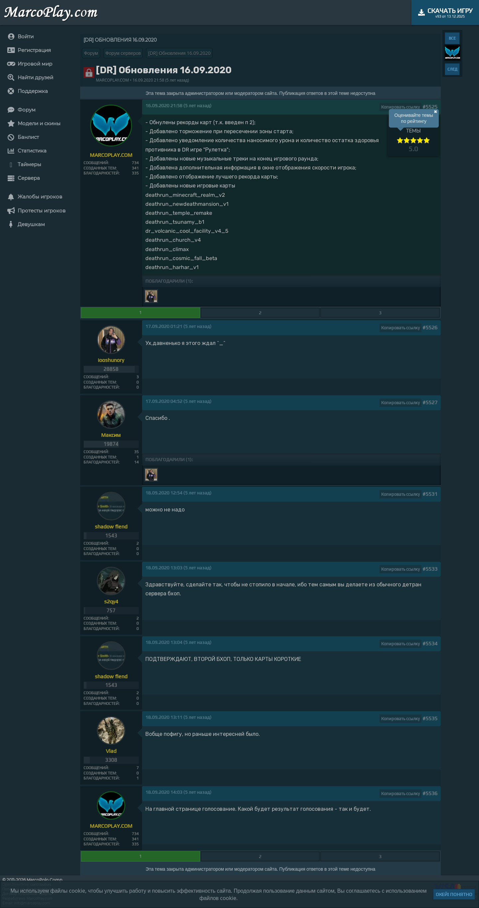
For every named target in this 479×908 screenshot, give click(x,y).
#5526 (429, 327)
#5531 (429, 494)
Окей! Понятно (454, 894)
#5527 (429, 402)
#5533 (429, 569)
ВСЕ (452, 38)
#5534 (429, 643)
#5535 (429, 718)
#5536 (429, 793)
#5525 (429, 107)
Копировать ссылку (400, 107)
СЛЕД (452, 69)
